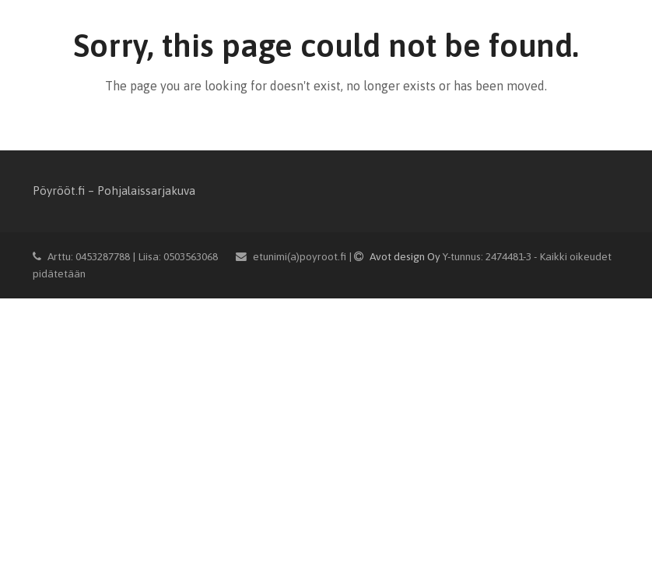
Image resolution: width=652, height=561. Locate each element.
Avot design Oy (398, 256)
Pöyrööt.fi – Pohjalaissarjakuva (114, 190)
